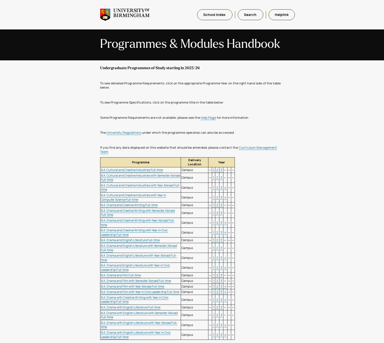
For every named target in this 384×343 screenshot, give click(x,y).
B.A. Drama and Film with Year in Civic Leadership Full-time (140, 292)
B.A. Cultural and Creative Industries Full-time (132, 170)
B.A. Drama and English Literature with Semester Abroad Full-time (139, 248)
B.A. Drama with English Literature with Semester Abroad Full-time (139, 315)
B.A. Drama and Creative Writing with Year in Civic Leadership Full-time (134, 232)
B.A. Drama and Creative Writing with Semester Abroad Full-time (138, 213)
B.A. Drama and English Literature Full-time (130, 240)
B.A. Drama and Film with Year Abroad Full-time (132, 286)
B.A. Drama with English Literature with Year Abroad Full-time (139, 325)
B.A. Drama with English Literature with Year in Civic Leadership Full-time (136, 334)
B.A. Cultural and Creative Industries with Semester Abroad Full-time (140, 177)
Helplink (282, 14)
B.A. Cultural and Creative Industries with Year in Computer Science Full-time (133, 197)
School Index (214, 14)
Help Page (208, 117)
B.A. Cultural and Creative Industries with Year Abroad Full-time (140, 187)
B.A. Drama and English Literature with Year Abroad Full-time (139, 257)
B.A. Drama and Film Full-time (121, 275)
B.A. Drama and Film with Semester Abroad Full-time (136, 281)
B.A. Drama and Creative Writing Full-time (129, 205)
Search (250, 14)
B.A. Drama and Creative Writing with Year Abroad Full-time (138, 222)
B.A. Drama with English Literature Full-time (130, 307)
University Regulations (124, 132)
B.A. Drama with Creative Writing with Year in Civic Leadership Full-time (134, 299)
